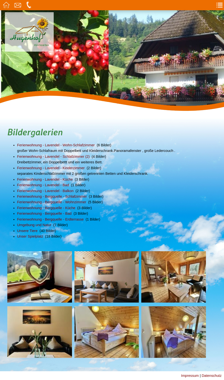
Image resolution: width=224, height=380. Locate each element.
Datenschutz (212, 376)
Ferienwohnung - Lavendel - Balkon (45, 191)
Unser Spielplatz (30, 236)
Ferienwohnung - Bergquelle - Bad (44, 213)
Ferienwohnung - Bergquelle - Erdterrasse (50, 219)
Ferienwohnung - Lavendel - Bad (43, 185)
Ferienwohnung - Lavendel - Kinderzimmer (51, 168)
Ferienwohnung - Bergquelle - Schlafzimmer (52, 196)
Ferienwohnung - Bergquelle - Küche (46, 208)
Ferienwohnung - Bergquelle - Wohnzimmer (51, 202)
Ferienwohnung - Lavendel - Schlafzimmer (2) (53, 156)
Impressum (190, 376)
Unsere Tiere (27, 231)
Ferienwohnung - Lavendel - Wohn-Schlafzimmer (56, 145)
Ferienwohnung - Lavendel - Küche (45, 179)
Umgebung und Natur (34, 225)
